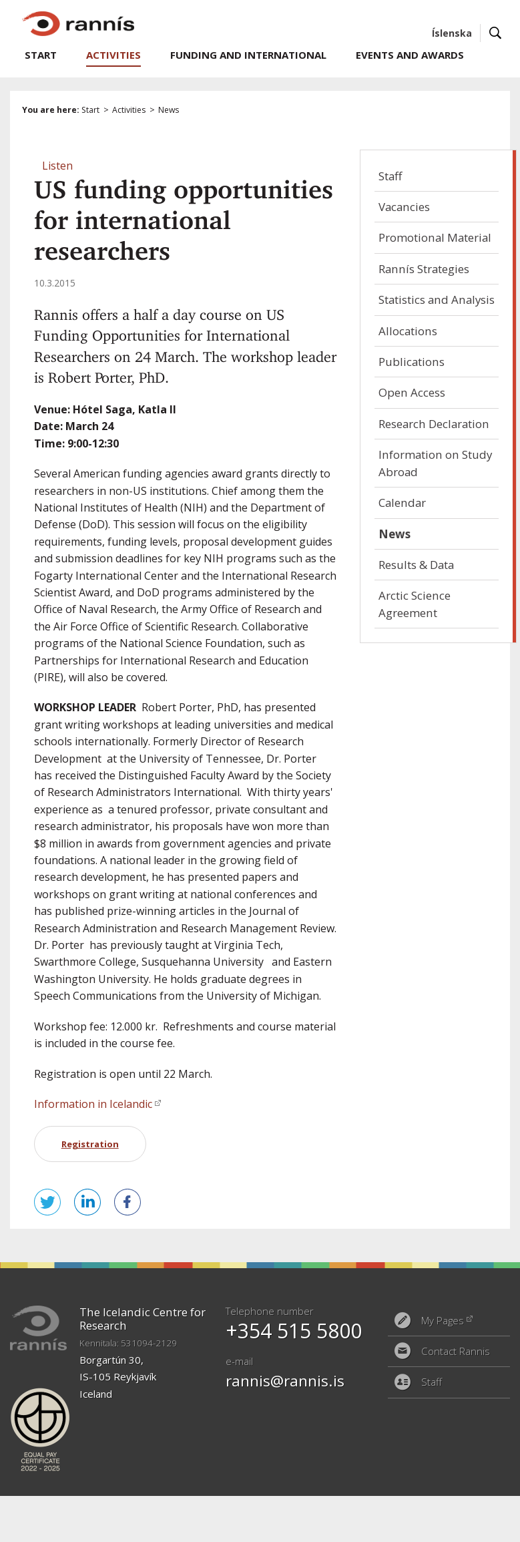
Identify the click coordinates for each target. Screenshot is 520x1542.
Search (496, 33)
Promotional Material (434, 237)
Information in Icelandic (93, 1104)
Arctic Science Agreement (414, 604)
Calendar (402, 502)
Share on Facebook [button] (127, 1202)
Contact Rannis (455, 1351)
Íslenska (452, 33)
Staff (390, 176)
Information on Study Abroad (435, 463)
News (168, 110)
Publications (411, 361)
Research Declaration (433, 423)
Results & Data (416, 564)
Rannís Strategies (423, 268)
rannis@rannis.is (285, 1380)
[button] (57, 165)
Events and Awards (410, 54)
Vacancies (404, 206)
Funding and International (248, 54)
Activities (129, 110)
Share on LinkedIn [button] (87, 1202)
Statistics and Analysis (436, 299)
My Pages (442, 1320)
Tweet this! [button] (47, 1202)
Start (90, 110)
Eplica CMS (453, 1478)
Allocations (407, 331)
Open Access (411, 392)
